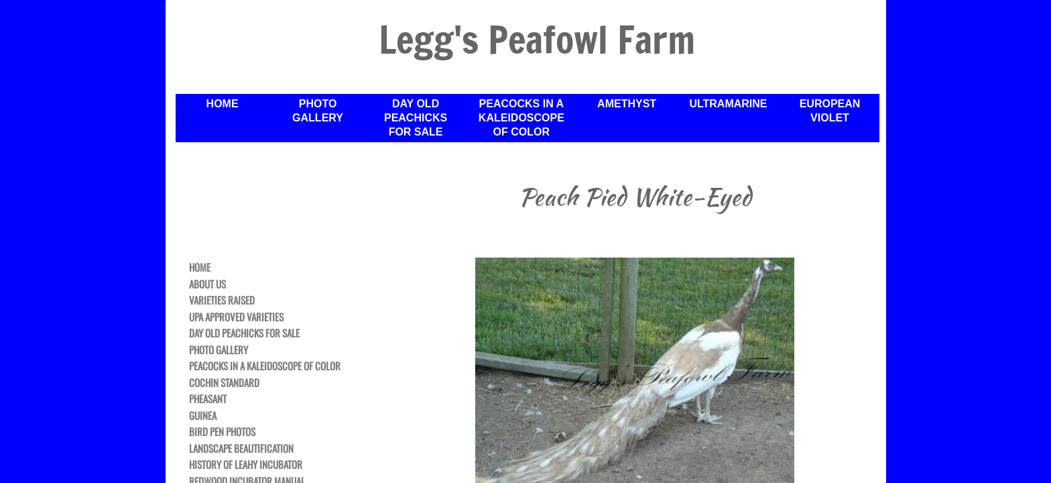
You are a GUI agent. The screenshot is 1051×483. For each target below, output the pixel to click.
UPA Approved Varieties (236, 317)
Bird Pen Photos (222, 432)
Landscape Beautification (241, 448)
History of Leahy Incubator (245, 465)
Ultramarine (728, 103)
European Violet (830, 110)
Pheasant (208, 399)
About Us (207, 284)
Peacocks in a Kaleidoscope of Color (521, 118)
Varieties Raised (222, 300)
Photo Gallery (317, 110)
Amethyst (626, 103)
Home (222, 103)
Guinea (203, 416)
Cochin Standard (224, 383)
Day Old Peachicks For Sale (415, 118)
